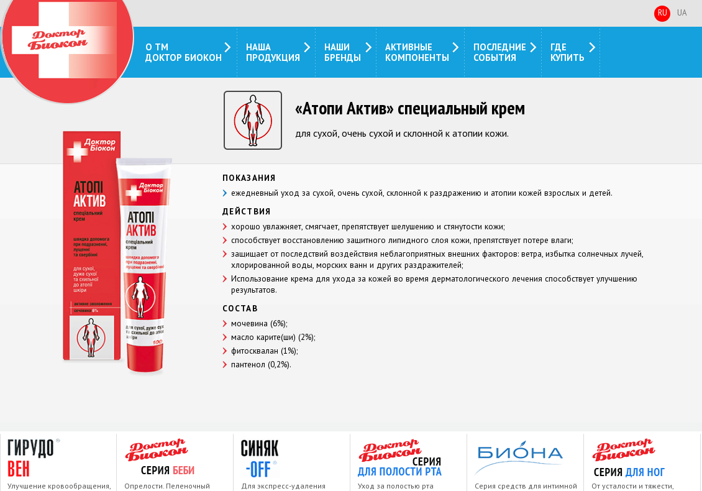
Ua (681, 12)
